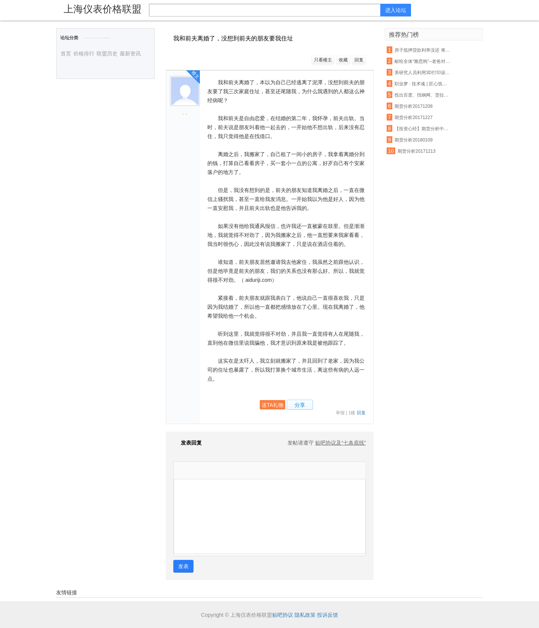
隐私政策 (305, 615)
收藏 (343, 60)
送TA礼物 (273, 405)
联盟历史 (107, 54)
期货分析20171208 (413, 106)
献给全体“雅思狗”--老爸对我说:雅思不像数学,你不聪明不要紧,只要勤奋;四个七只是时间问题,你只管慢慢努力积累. (423, 61)
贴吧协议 (282, 615)
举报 (340, 412)
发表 (183, 566)
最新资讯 (130, 54)
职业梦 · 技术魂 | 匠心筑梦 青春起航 (423, 83)
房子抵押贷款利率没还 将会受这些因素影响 (423, 50)
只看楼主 (323, 60)
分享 (300, 405)
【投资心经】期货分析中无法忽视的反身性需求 (423, 128)
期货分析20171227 (413, 117)
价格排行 (83, 54)
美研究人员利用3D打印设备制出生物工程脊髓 (423, 72)
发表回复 (187, 443)
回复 (358, 60)
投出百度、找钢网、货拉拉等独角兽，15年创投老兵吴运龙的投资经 (423, 95)
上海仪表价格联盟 (102, 9)
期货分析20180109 (413, 140)
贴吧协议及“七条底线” (340, 443)
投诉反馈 (327, 615)
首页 (66, 54)
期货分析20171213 (416, 151)
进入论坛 (395, 10)
